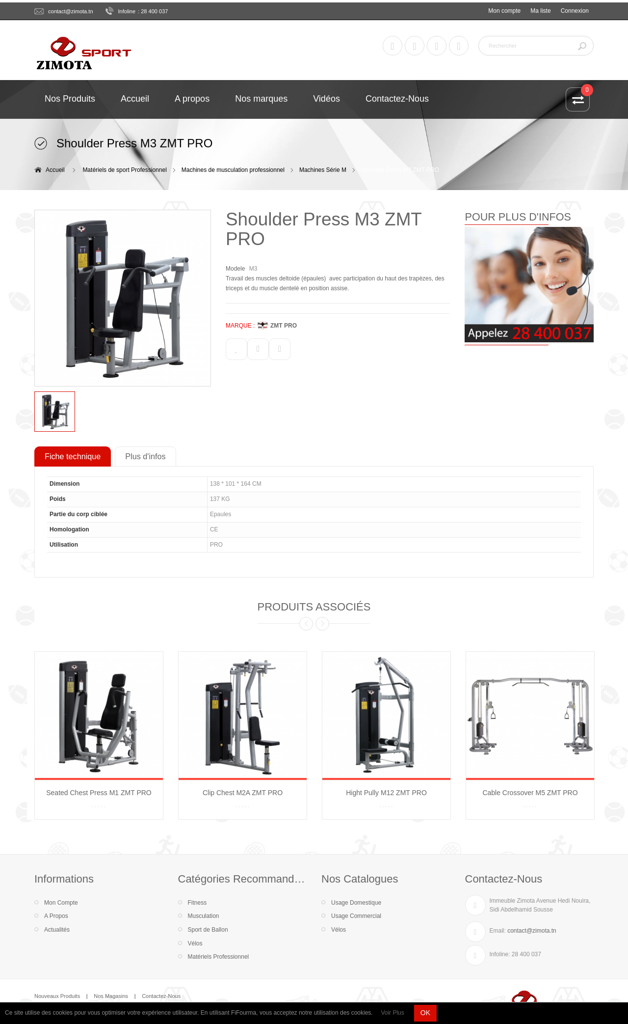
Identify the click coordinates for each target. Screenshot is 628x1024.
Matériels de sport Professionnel (124, 169)
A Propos (56, 916)
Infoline (127, 11)
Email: (498, 930)
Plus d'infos (145, 456)
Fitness (197, 902)
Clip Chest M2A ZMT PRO (243, 793)
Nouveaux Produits (57, 996)
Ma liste (540, 10)
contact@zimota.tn (70, 11)
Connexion (575, 10)
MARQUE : (240, 325)
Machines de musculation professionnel (233, 169)
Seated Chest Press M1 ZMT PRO (98, 793)
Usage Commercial (356, 916)
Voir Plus (392, 1012)
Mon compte (504, 10)
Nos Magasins (111, 996)
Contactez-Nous (161, 996)
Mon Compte (61, 902)
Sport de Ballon (208, 929)
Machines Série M (322, 169)
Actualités (57, 929)
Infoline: (500, 954)
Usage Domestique (356, 902)
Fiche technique (73, 456)
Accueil (55, 169)
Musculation (203, 916)
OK (425, 1013)
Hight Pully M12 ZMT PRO (386, 793)
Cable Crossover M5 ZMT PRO (529, 793)
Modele (235, 268)
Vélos (195, 943)
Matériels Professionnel (218, 956)
